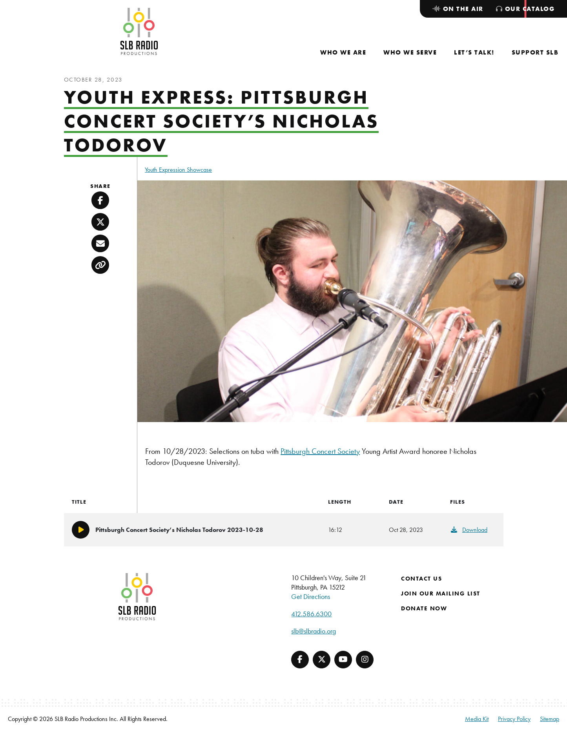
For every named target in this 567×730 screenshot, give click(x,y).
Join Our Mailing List (440, 593)
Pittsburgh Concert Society (320, 451)
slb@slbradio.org (313, 630)
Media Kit (477, 719)
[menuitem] (343, 52)
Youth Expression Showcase (178, 170)
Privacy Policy (514, 719)
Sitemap (549, 719)
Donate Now (424, 608)
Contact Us (421, 579)
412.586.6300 (311, 613)
